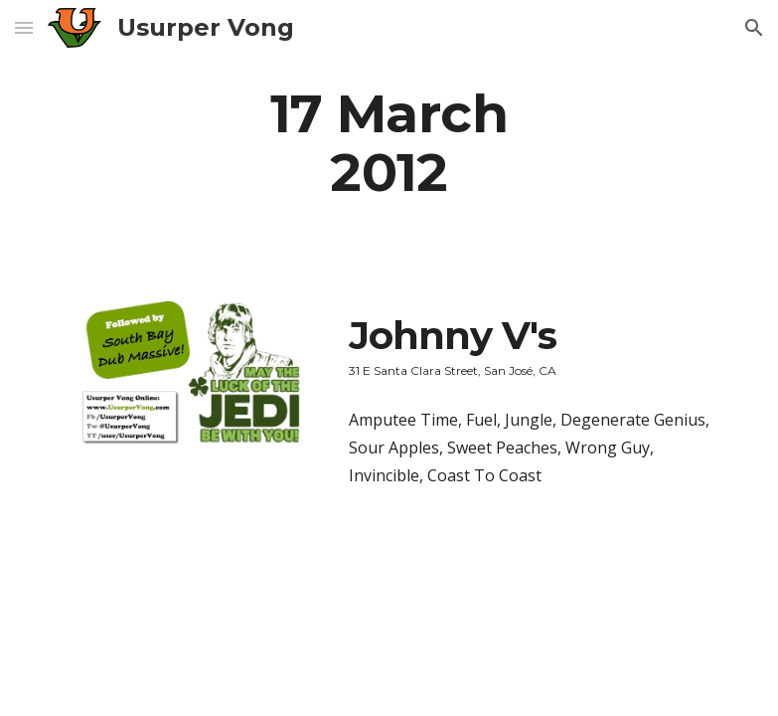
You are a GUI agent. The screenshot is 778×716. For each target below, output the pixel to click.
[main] (389, 142)
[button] (24, 27)
